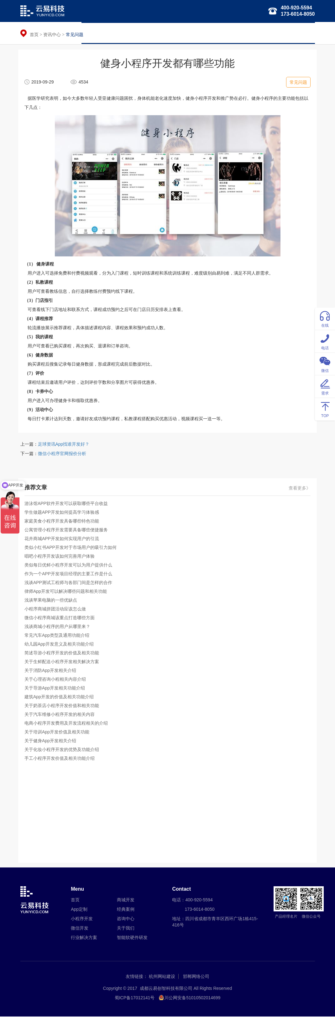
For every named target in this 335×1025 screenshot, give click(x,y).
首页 (90, 32)
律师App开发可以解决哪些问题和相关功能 (68, 598)
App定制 (79, 917)
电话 (325, 341)
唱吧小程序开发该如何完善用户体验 (62, 563)
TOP (325, 409)
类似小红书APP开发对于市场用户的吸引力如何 (73, 554)
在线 (325, 318)
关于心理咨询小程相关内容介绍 (57, 686)
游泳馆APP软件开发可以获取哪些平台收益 (68, 510)
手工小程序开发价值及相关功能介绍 (62, 765)
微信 (325, 363)
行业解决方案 (203, 32)
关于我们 (301, 32)
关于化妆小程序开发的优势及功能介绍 (64, 756)
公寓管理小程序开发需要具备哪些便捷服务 (68, 536)
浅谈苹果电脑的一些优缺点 (53, 606)
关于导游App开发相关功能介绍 (57, 694)
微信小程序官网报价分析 (62, 460)
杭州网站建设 (162, 984)
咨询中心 (125, 927)
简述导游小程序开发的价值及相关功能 (64, 659)
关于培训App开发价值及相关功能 (59, 738)
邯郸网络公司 (196, 984)
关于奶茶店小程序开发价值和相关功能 (64, 712)
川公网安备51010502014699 (192, 1006)
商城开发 (125, 908)
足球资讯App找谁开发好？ (64, 450)
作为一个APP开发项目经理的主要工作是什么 (70, 580)
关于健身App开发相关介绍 (52, 747)
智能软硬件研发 (241, 32)
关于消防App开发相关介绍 (52, 677)
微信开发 (172, 32)
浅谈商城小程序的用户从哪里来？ (59, 633)
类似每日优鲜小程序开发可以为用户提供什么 (70, 571)
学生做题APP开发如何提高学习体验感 (64, 519)
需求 (325, 386)
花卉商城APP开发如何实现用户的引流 (64, 545)
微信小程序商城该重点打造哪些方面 (62, 624)
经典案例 (274, 32)
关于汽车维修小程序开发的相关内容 (62, 721)
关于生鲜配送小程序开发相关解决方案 (64, 668)
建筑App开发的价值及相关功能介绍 (61, 703)
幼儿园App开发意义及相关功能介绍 (61, 650)
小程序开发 (143, 32)
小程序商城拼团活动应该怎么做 (57, 615)
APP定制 (113, 32)
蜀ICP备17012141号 (135, 1006)
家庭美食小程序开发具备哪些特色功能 (64, 527)
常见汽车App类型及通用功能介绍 (59, 642)
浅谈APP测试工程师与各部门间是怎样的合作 (70, 589)
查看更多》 (298, 494)
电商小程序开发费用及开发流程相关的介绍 (68, 730)
